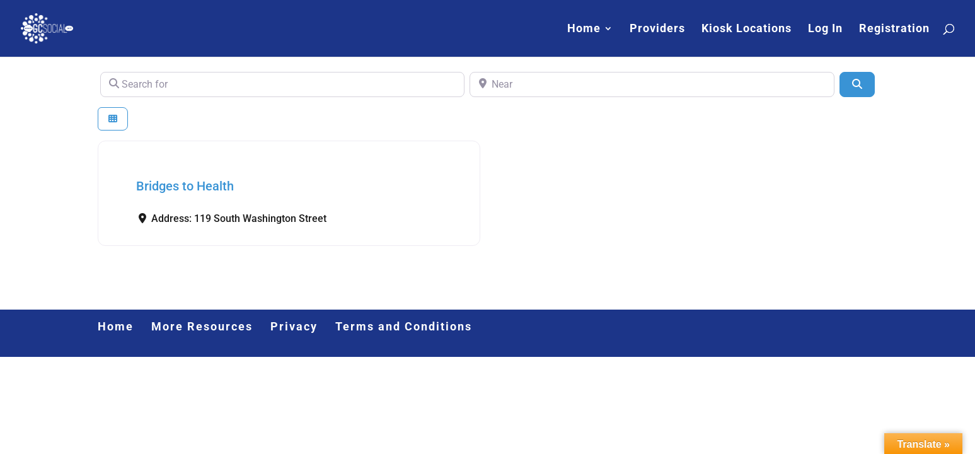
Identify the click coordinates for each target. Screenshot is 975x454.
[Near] (652, 84)
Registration (894, 29)
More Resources (202, 326)
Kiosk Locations (746, 29)
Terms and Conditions (403, 326)
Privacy (294, 326)
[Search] (857, 84)
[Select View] (113, 119)
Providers (657, 29)
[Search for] (282, 84)
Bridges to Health (185, 186)
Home (584, 29)
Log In (825, 29)
